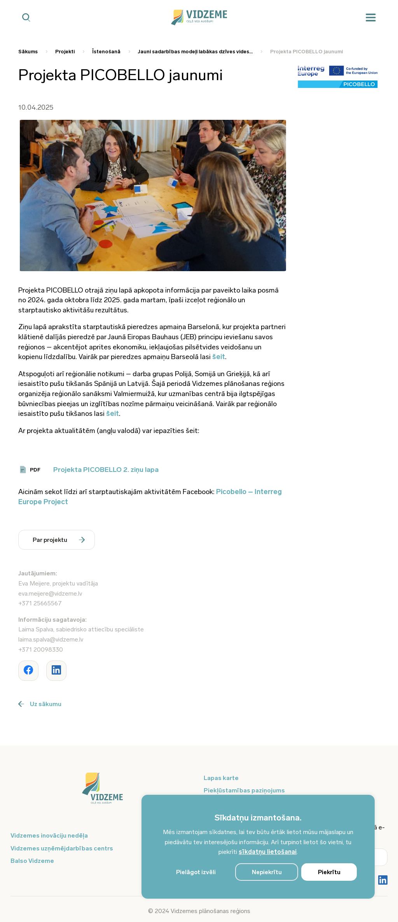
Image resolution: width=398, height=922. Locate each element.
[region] (258, 847)
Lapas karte (221, 778)
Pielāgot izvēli (196, 872)
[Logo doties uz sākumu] (102, 792)
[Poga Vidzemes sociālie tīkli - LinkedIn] (383, 880)
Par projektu (59, 539)
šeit (218, 356)
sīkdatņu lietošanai (268, 851)
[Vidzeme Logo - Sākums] (199, 17)
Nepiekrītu (267, 872)
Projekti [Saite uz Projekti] (65, 51)
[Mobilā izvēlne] (371, 17)
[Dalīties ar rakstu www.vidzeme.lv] (28, 670)
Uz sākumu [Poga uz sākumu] (39, 704)
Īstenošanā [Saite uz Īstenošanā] (106, 51)
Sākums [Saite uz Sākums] (28, 51)
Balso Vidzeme (32, 860)
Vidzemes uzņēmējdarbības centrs (61, 848)
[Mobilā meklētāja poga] (26, 17)
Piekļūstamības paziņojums (244, 790)
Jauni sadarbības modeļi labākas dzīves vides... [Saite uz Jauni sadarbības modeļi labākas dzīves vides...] (195, 51)
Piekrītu (329, 872)
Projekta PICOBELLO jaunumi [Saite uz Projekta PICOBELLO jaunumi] (306, 51)
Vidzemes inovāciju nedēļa (49, 835)
